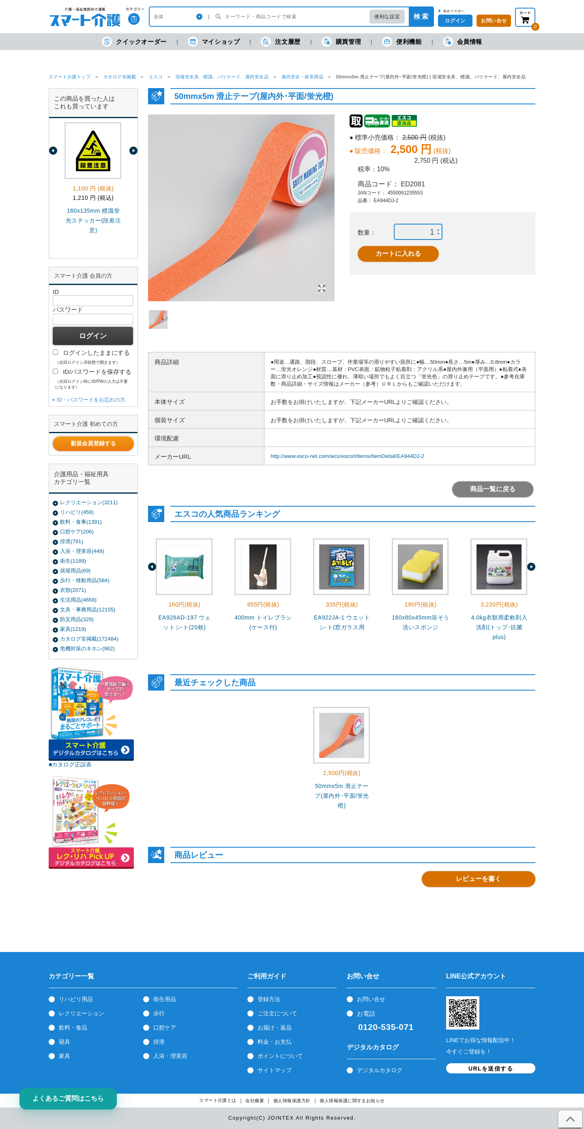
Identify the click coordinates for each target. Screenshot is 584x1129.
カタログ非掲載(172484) (89, 639)
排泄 (159, 1042)
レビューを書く (478, 878)
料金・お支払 (275, 1042)
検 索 (421, 16)
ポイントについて (280, 1056)
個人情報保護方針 (292, 1101)
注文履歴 (280, 42)
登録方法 (269, 999)
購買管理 (341, 42)
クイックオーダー (134, 42)
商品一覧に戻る (492, 489)
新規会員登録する (93, 443)
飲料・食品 (73, 1027)
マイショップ (214, 42)
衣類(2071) (73, 590)
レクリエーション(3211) (89, 502)
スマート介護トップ (69, 76)
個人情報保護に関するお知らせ (352, 1101)
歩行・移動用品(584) (85, 580)
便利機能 (401, 42)
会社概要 (254, 1101)
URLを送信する (490, 1068)
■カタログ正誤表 (70, 764)
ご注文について (277, 1013)
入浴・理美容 (170, 1056)
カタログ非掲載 (119, 76)
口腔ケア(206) (77, 532)
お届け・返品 (275, 1027)
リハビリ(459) (77, 512)
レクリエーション (81, 1013)
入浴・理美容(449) (82, 551)
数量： (367, 232)
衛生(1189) (73, 561)
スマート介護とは (217, 1100)
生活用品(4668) (78, 600)
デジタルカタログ (379, 1070)
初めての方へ (454, 11)
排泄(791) (71, 541)
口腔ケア (164, 1027)
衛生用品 (164, 999)
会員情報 (462, 42)
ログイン (455, 21)
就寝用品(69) (75, 571)
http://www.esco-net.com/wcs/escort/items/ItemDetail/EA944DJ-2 (347, 456)
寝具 (64, 1042)
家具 (64, 1056)
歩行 (159, 1013)
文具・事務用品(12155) (87, 610)
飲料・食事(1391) (81, 522)
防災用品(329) (77, 619)
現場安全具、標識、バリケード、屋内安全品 (222, 76)
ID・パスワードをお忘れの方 (91, 399)
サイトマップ (275, 1070)
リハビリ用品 (76, 999)
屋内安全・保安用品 (302, 76)
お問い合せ (371, 999)
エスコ (156, 76)
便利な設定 (387, 16)
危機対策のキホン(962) (87, 648)
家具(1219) (73, 629)
